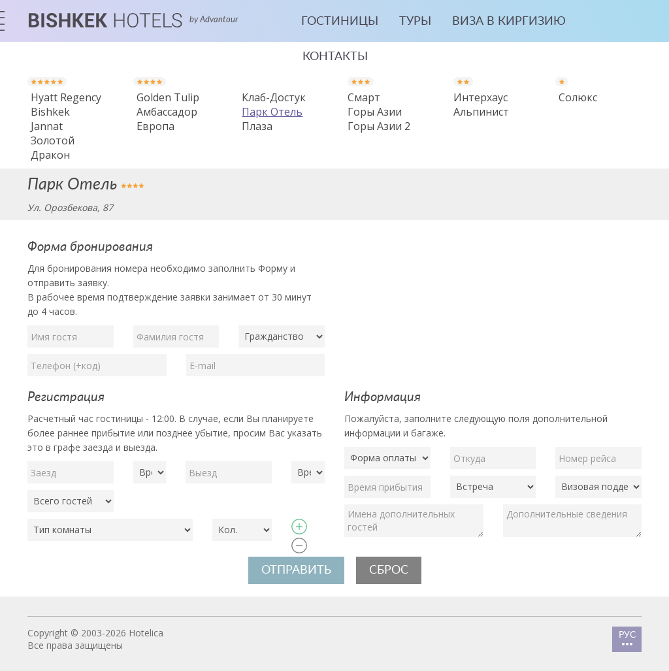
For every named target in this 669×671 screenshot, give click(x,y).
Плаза (257, 126)
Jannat (47, 126)
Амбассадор (167, 112)
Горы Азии (375, 112)
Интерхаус (480, 97)
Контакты (335, 57)
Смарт (364, 97)
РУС (627, 638)
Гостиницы (339, 21)
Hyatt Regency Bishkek (66, 104)
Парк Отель (272, 112)
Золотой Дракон (52, 147)
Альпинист (481, 112)
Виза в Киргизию (509, 21)
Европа (155, 126)
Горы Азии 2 (379, 126)
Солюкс (578, 97)
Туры (415, 21)
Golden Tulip (168, 97)
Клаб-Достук (274, 97)
